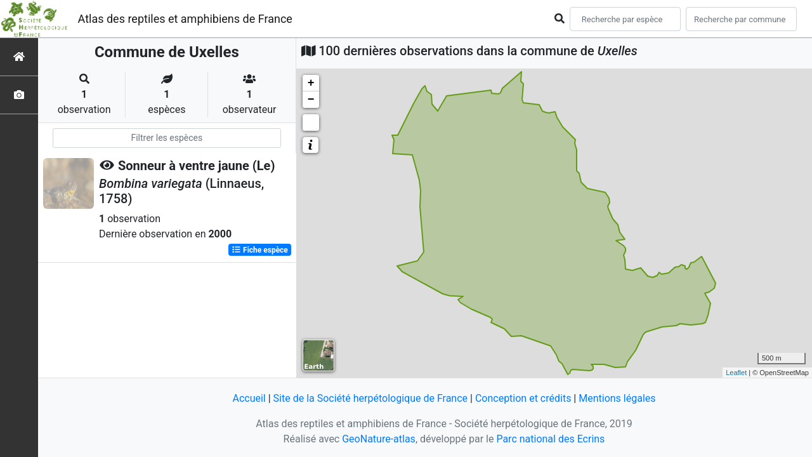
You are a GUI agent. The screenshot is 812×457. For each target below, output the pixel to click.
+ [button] (311, 83)
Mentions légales (617, 398)
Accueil (248, 398)
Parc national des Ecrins (550, 439)
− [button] (311, 99)
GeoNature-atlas (379, 439)
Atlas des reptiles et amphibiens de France (185, 18)
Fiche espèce (260, 250)
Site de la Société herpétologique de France (370, 398)
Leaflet (736, 372)
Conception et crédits (523, 398)
